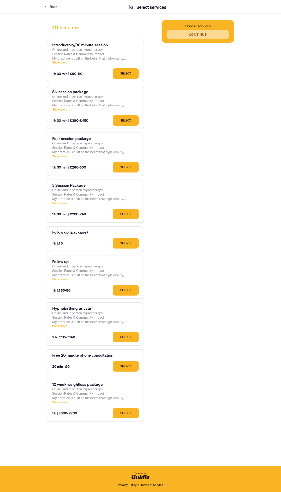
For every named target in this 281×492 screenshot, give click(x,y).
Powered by (140, 475)
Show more (60, 62)
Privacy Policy (127, 485)
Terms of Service (151, 485)
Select (125, 73)
